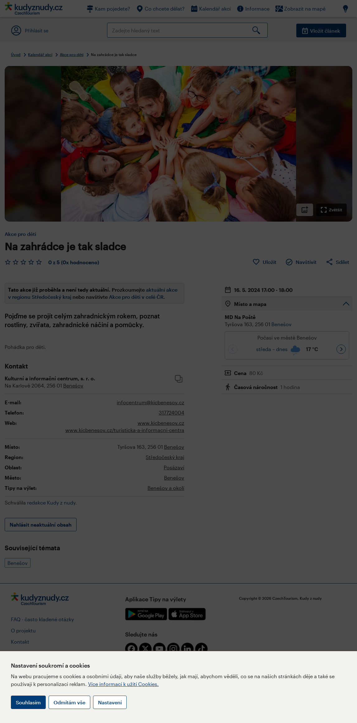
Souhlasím (28, 702)
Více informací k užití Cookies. (123, 684)
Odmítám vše (69, 702)
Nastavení (110, 702)
